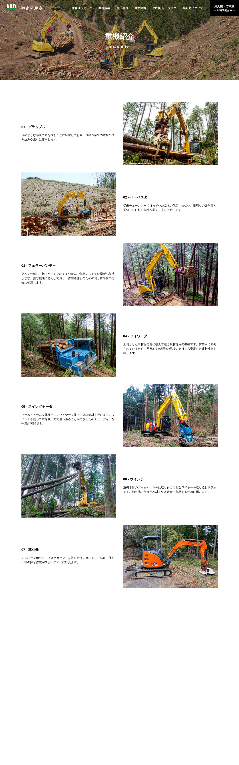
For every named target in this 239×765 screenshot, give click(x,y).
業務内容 (104, 8)
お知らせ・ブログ (164, 8)
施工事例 (122, 8)
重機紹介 (140, 8)
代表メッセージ (82, 8)
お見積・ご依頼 (224, 8)
